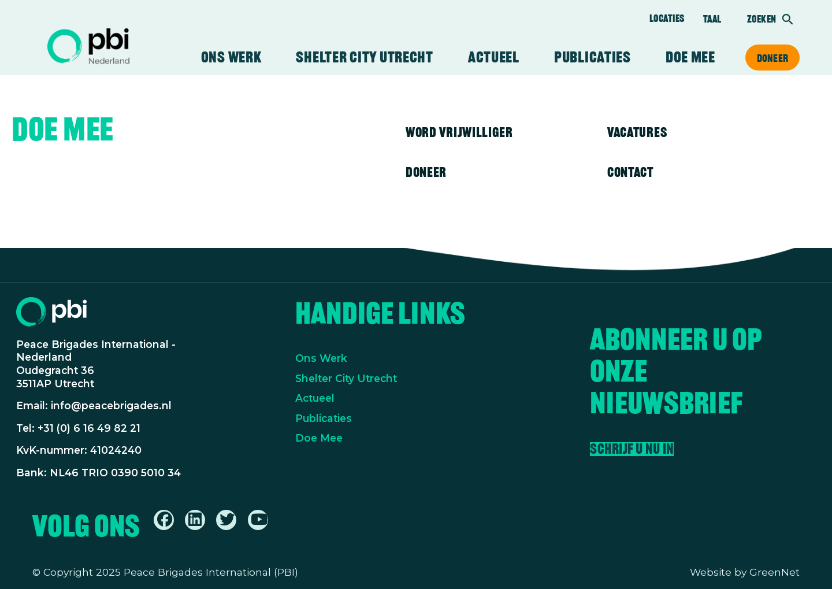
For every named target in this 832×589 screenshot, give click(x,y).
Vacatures (637, 132)
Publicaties (592, 57)
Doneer (772, 58)
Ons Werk (321, 358)
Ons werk (231, 57)
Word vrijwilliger (459, 132)
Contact (630, 172)
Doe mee (690, 57)
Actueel (493, 57)
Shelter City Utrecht (364, 57)
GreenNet (774, 572)
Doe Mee (319, 438)
